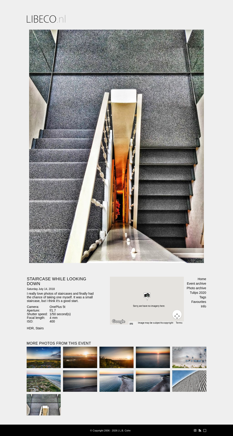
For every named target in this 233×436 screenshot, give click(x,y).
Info (203, 306)
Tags (202, 297)
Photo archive (196, 288)
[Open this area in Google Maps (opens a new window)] (118, 322)
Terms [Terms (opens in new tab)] (179, 323)
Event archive (196, 283)
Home (202, 279)
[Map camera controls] (177, 314)
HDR (30, 328)
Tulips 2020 (198, 292)
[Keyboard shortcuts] (132, 324)
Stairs (39, 328)
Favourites (198, 302)
